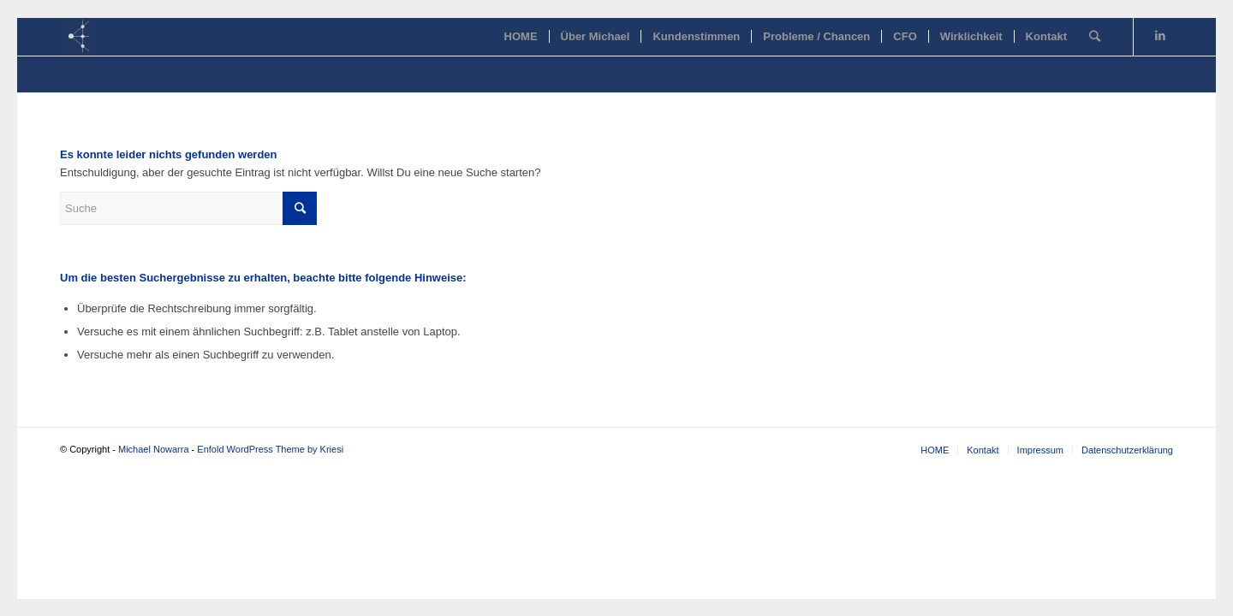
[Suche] (1094, 37)
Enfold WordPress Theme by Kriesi (270, 449)
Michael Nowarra (153, 449)
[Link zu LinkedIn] (1160, 36)
